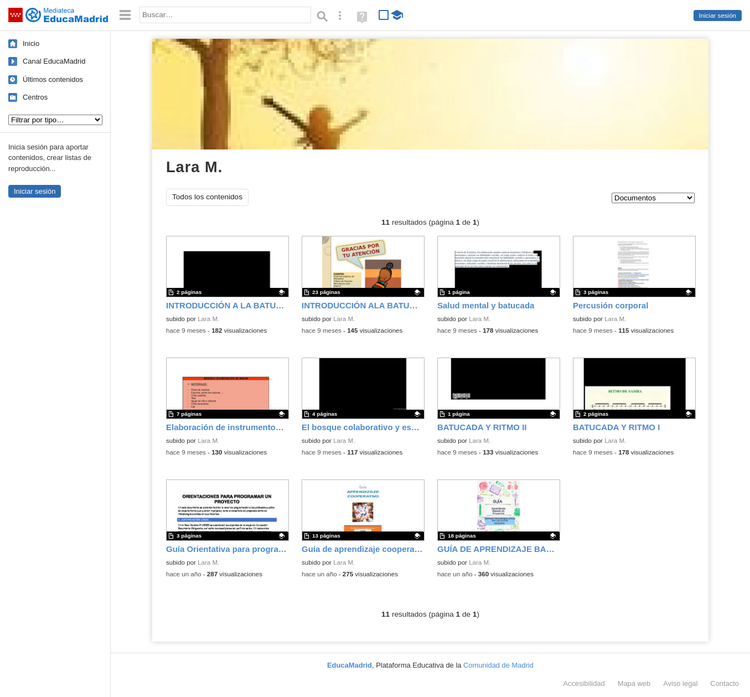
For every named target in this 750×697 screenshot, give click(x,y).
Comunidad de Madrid (498, 665)
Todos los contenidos (207, 197)
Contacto (724, 683)
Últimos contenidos (53, 79)
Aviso (680, 683)
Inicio (31, 43)
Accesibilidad (583, 683)
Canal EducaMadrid (54, 61)
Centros (35, 97)
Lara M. (208, 319)
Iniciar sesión (717, 15)
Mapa (634, 683)
